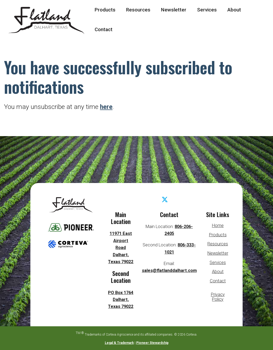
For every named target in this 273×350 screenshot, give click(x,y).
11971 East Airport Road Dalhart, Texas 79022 (120, 247)
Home (218, 225)
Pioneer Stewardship (152, 343)
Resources (138, 10)
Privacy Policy (218, 297)
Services (207, 10)
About (234, 10)
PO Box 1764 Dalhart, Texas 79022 (121, 299)
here (106, 107)
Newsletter (173, 10)
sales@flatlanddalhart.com (169, 270)
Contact (104, 29)
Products (105, 10)
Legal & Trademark (119, 343)
